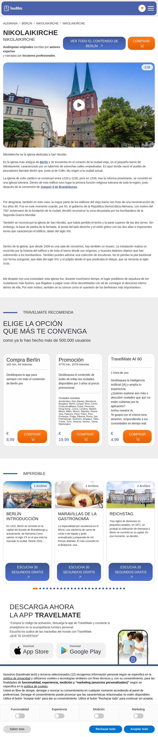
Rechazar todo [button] (105, 729)
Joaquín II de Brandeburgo (59, 187)
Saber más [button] (17, 729)
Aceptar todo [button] (139, 729)
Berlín (27, 23)
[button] (35, 588)
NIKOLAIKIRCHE (47, 23)
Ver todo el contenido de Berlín (94, 43)
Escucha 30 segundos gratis (27, 572)
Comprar (141, 43)
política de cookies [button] (36, 686)
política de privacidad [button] (16, 678)
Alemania (10, 23)
